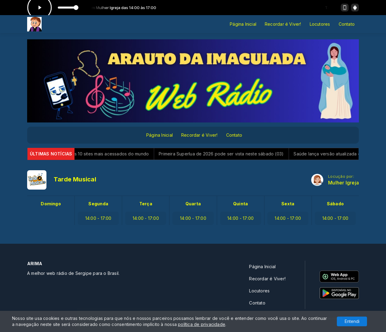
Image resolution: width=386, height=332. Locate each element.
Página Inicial (243, 24)
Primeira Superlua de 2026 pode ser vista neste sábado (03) (225, 153)
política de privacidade (201, 324)
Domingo (51, 203)
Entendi (352, 321)
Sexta (287, 203)
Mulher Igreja (343, 183)
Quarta (193, 203)
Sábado (335, 203)
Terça (145, 203)
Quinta (240, 203)
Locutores (320, 24)
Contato (347, 24)
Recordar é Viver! (283, 24)
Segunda (98, 203)
